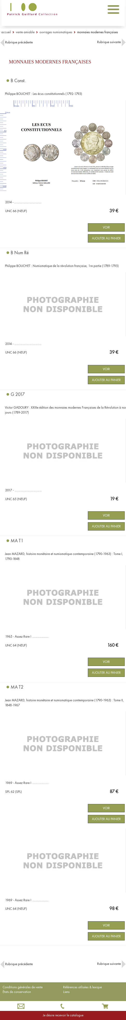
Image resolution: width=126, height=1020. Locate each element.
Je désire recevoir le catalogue (63, 1015)
